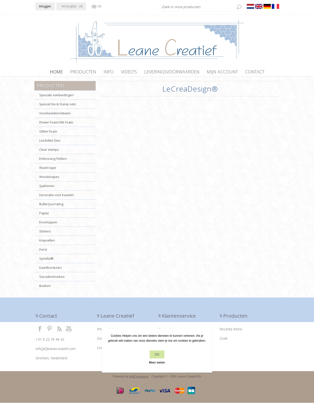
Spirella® (46, 260)
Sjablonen (46, 188)
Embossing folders (53, 161)
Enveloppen (48, 224)
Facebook (40, 330)
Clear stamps (49, 151)
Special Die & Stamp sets (57, 106)
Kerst (43, 251)
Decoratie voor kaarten (56, 197)
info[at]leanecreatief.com (56, 351)
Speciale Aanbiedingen (56, 97)
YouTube (68, 330)
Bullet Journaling (51, 206)
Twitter (49, 330)
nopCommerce (138, 378)
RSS (59, 330)
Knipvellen (47, 242)
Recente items (231, 331)
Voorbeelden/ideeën (55, 115)
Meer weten (157, 362)
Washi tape (47, 170)
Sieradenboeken (52, 279)
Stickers (45, 233)
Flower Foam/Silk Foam (56, 124)
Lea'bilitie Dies (50, 142)
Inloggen (45, 6)
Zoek (224, 340)
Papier (44, 215)
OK (157, 354)
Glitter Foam (48, 133)
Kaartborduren (50, 270)
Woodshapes (49, 179)
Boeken (45, 288)
